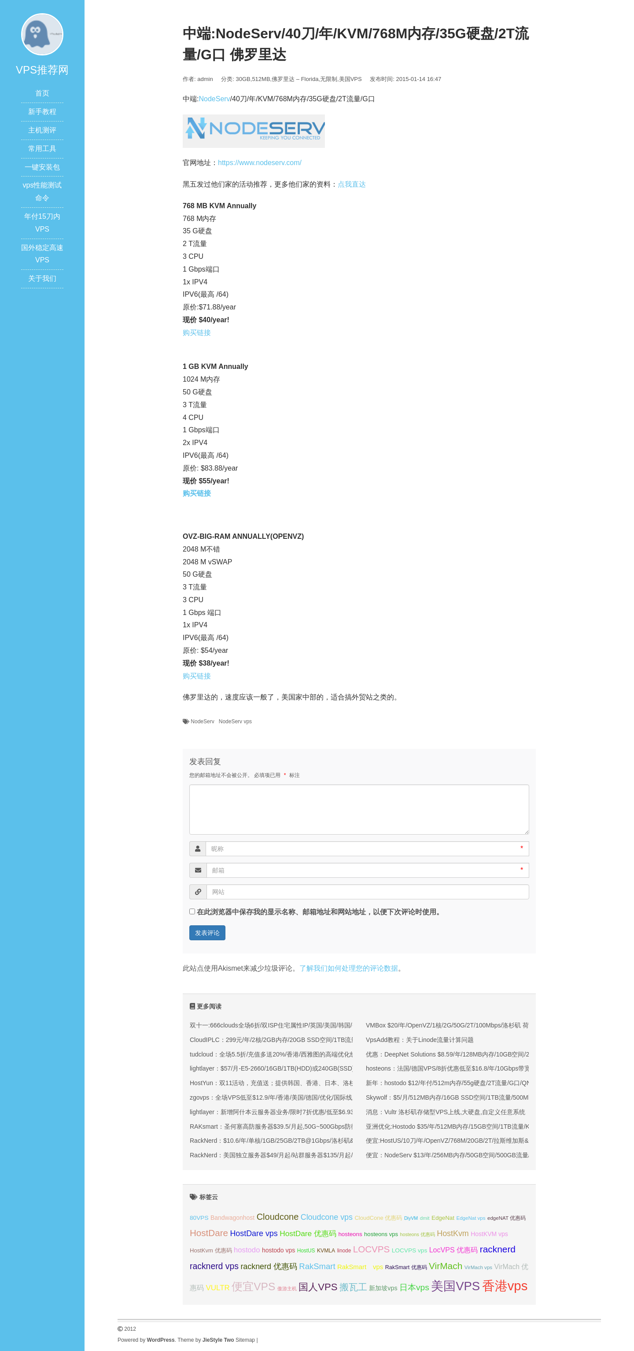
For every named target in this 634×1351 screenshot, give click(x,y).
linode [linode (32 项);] (344, 1251)
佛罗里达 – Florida (295, 79)
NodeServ (214, 99)
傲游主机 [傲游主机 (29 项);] (287, 1288)
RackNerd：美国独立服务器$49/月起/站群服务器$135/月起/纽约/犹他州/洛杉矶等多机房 (310, 1155)
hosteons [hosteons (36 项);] (350, 1234)
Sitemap (245, 1340)
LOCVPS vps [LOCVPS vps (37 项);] (409, 1250)
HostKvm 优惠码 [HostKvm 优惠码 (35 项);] (211, 1250)
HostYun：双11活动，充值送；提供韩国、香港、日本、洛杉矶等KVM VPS (292, 1082)
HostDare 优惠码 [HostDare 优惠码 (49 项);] (308, 1233)
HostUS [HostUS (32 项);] (306, 1251)
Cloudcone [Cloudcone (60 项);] (278, 1217)
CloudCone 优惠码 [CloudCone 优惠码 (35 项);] (378, 1218)
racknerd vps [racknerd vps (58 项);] (214, 1266)
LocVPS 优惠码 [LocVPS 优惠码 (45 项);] (453, 1250)
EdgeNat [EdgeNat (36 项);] (442, 1218)
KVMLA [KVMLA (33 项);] (326, 1251)
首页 (42, 93)
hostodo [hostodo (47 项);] (247, 1250)
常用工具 (42, 148)
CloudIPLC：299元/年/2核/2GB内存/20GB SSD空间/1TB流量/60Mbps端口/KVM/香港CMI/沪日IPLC (325, 1039)
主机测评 (42, 130)
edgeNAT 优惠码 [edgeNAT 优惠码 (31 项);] (506, 1218)
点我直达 (352, 184)
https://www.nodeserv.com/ (260, 162)
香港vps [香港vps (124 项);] (505, 1285)
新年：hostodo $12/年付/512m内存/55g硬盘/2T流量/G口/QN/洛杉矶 (458, 1082)
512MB (261, 79)
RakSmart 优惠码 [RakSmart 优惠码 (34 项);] (406, 1267)
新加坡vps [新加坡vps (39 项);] (383, 1288)
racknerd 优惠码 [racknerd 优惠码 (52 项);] (268, 1266)
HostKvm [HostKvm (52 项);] (453, 1233)
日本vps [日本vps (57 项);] (414, 1287)
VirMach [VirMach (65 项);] (445, 1266)
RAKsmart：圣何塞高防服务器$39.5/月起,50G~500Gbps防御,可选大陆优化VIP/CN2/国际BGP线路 (324, 1126)
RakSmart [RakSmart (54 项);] (317, 1266)
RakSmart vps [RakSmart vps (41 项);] (360, 1266)
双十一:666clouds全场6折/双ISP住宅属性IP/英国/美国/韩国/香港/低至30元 (290, 1025)
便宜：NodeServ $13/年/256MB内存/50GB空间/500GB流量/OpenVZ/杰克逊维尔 (476, 1155)
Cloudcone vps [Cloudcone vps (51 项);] (327, 1217)
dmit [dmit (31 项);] (425, 1218)
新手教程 (42, 111)
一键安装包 (42, 167)
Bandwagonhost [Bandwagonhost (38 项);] (232, 1217)
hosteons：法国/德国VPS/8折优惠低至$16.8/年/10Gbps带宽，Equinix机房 (467, 1068)
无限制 (328, 79)
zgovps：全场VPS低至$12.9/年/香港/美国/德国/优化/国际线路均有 (280, 1097)
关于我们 (42, 278)
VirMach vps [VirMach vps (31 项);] (478, 1267)
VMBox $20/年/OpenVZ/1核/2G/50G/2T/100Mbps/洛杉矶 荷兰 (450, 1025)
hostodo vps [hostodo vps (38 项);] (278, 1250)
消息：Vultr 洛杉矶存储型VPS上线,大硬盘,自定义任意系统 (445, 1111)
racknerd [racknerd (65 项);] (498, 1249)
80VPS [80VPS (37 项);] (199, 1218)
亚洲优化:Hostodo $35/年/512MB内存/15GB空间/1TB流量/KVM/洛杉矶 (462, 1126)
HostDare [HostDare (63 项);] (209, 1233)
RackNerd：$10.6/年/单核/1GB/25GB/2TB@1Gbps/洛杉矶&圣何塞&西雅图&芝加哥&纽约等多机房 (324, 1140)
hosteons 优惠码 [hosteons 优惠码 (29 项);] (417, 1234)
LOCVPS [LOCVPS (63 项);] (371, 1249)
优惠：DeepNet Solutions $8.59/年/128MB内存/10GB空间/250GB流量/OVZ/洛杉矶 (479, 1054)
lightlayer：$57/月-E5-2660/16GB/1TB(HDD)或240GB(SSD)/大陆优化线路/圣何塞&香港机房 (316, 1068)
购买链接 (197, 332)
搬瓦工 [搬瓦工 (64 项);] (353, 1287)
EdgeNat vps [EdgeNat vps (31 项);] (470, 1218)
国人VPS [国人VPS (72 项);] (318, 1286)
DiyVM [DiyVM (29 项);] (411, 1218)
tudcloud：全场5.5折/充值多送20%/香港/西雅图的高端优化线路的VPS (285, 1054)
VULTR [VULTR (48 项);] (217, 1288)
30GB (243, 79)
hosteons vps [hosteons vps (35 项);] (381, 1234)
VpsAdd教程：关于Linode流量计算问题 (420, 1039)
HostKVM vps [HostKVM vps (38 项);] (489, 1233)
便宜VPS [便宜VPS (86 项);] (253, 1286)
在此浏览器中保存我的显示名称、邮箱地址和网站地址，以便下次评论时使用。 (320, 912)
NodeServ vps (235, 721)
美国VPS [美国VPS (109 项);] (455, 1286)
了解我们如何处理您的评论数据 (348, 968)
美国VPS (350, 79)
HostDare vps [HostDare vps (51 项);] (253, 1233)
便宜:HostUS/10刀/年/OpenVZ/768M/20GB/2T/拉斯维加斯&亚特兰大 (459, 1140)
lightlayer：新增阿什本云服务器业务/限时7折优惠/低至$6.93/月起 (279, 1111)
